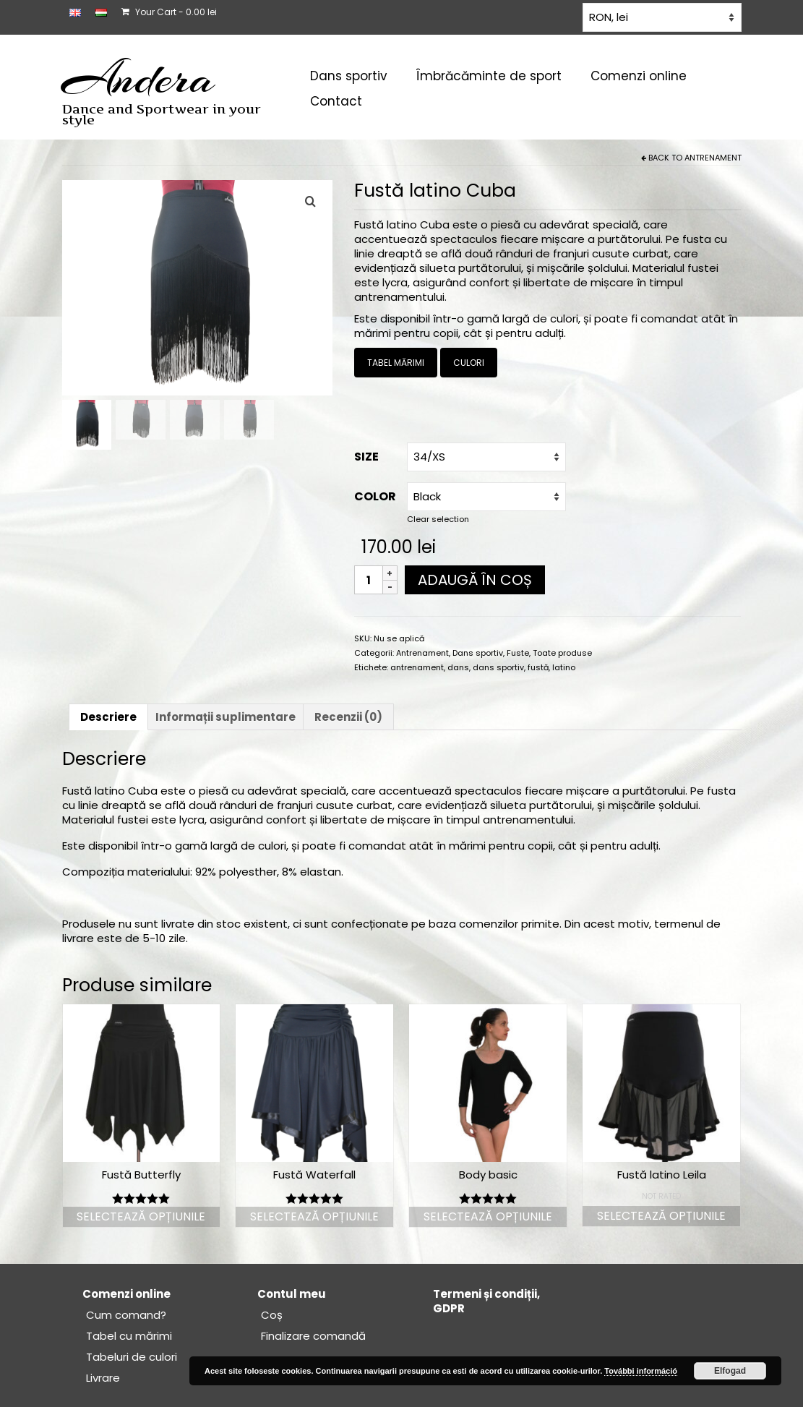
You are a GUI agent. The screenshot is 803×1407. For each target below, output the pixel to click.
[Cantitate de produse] (368, 579)
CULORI (468, 362)
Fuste (518, 653)
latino (563, 667)
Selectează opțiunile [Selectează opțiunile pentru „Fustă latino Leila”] (661, 1215)
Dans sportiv (477, 653)
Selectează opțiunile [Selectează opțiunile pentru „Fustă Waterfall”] (314, 1216)
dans (458, 667)
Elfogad (730, 1371)
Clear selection (438, 519)
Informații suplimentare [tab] (225, 716)
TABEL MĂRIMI (395, 362)
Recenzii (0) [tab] (348, 716)
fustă (538, 667)
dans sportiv (498, 667)
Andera (138, 78)
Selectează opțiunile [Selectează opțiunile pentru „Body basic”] (488, 1216)
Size (366, 456)
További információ (640, 1371)
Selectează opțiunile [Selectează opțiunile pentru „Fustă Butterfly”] (141, 1216)
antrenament (417, 667)
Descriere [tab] (108, 716)
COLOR (375, 496)
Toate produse (562, 653)
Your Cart (169, 12)
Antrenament (713, 157)
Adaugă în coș (475, 580)
